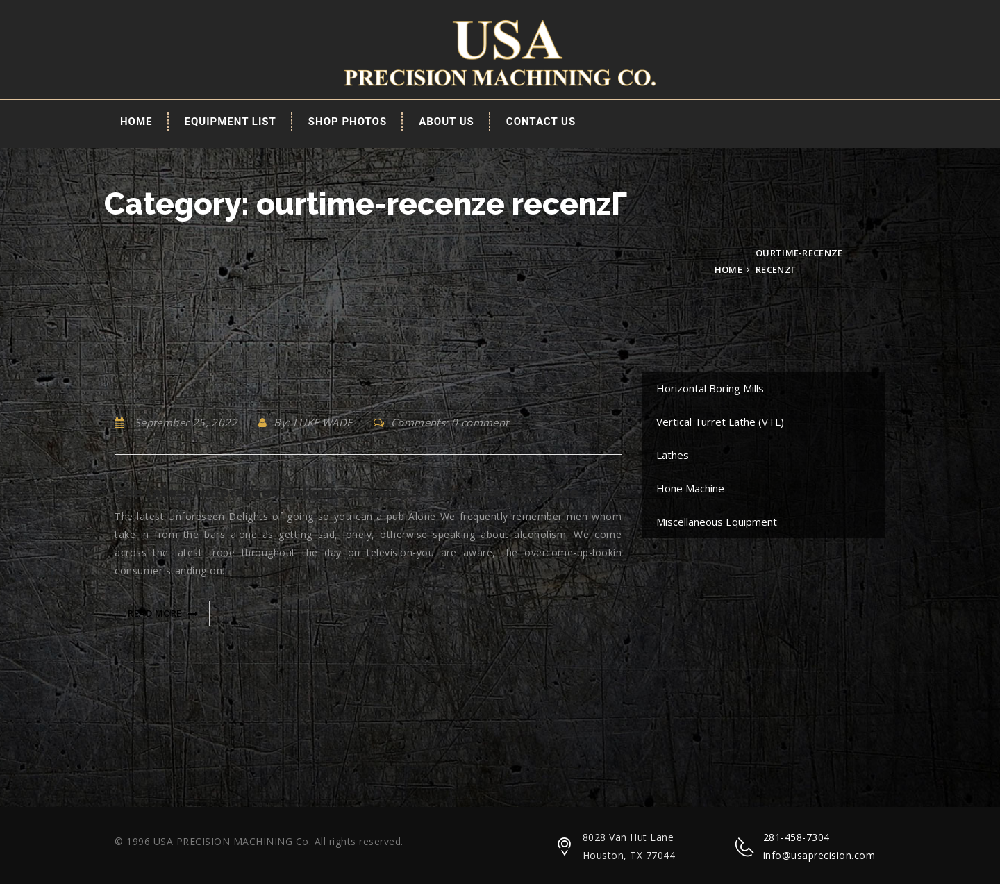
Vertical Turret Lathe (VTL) (720, 421)
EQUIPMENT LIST (230, 121)
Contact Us (541, 121)
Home (136, 121)
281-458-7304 (796, 837)
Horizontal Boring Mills (710, 388)
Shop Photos (347, 121)
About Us (446, 121)
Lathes (672, 455)
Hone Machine (690, 488)
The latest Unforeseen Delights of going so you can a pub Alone (347, 492)
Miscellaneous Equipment (716, 521)
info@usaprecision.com (819, 855)
